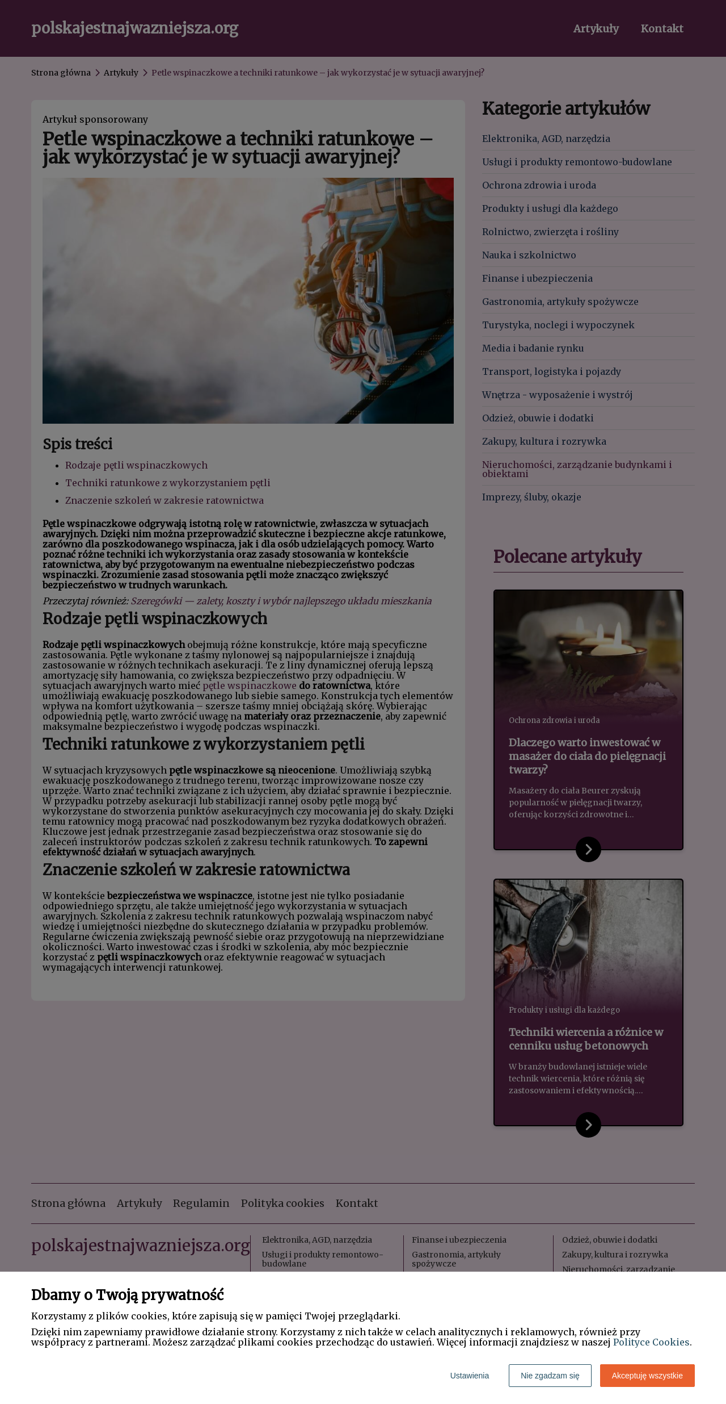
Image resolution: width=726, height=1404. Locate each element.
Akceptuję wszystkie (647, 1375)
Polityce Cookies (651, 1342)
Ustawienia (469, 1375)
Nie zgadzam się (550, 1375)
